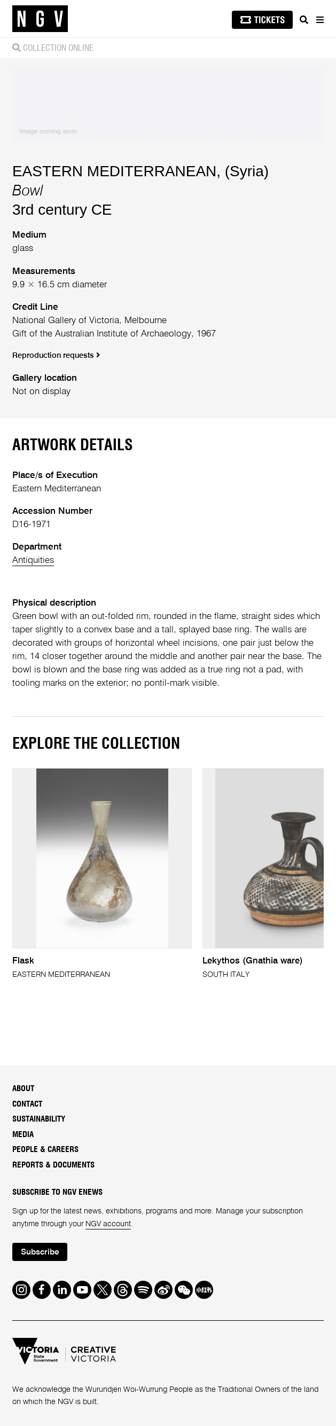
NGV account (108, 1224)
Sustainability (38, 1119)
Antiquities (33, 560)
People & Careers (45, 1150)
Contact (27, 1104)
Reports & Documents (53, 1165)
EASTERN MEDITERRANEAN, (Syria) (140, 171)
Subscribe (40, 1252)
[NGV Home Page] (40, 19)
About (23, 1089)
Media (23, 1135)
